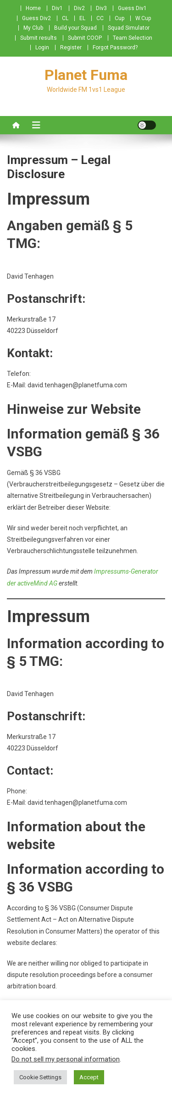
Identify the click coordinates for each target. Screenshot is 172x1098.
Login (42, 47)
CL (65, 18)
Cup (119, 18)
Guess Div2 (36, 18)
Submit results (38, 38)
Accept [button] (89, 1077)
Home (33, 8)
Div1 (57, 8)
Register (71, 47)
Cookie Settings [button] (40, 1077)
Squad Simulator (129, 28)
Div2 (79, 8)
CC (100, 18)
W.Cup (143, 18)
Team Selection (132, 38)
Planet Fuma (86, 75)
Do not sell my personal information (65, 1059)
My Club (33, 28)
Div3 (101, 8)
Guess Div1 (132, 8)
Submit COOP (85, 38)
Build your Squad (75, 28)
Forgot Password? (115, 47)
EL (82, 18)
